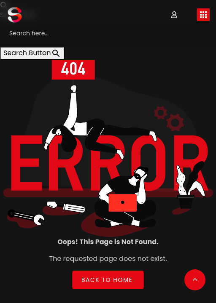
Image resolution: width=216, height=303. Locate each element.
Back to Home (106, 280)
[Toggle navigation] (203, 14)
